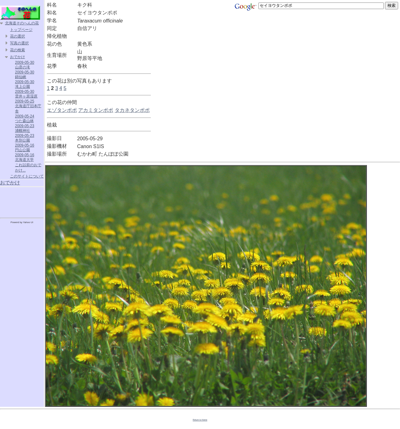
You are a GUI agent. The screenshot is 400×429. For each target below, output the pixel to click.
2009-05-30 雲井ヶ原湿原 (26, 93)
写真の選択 (19, 43)
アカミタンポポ (95, 110)
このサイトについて (27, 176)
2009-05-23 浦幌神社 (24, 128)
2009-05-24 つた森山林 (24, 118)
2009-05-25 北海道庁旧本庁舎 (28, 106)
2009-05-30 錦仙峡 (24, 74)
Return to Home (200, 420)
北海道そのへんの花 (22, 23)
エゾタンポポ (62, 110)
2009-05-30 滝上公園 (24, 84)
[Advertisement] (22, 201)
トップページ (21, 29)
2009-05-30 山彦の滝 (24, 64)
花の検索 (17, 50)
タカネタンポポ (132, 110)
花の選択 (17, 36)
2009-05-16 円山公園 (24, 147)
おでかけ (17, 57)
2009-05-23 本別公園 (24, 137)
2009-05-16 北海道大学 (24, 157)
